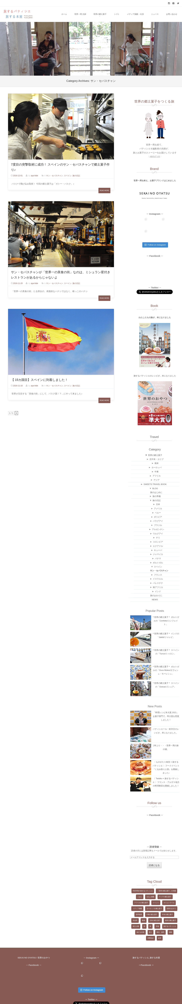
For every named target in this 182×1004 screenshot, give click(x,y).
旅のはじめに (156, 480)
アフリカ (157, 464)
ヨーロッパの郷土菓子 (154, 896)
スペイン (67, 176)
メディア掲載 (137, 896)
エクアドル (158, 534)
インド (158, 579)
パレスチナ (158, 571)
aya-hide (34, 176)
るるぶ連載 (150, 885)
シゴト (117, 14)
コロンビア (158, 530)
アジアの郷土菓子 (165, 885)
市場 (157, 914)
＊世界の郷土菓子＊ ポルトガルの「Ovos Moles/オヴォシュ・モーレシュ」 (165, 658)
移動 (170, 920)
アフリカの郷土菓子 (141, 891)
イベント (156, 891)
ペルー (158, 501)
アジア (156, 468)
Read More (104, 190)
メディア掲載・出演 (135, 14)
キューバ (158, 538)
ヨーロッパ (156, 455)
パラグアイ (158, 509)
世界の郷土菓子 (100, 14)
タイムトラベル (169, 891)
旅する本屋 (140, 920)
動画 (143, 908)
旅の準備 (157, 484)
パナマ (158, 546)
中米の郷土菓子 (167, 902)
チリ (158, 525)
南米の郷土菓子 (170, 908)
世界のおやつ (171, 896)
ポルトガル (158, 551)
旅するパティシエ (170, 914)
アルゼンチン (158, 517)
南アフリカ (158, 575)
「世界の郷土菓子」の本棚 (166, 879)
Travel (154, 425)
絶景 (159, 926)
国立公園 (136, 914)
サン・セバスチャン (54, 176)
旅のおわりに (156, 583)
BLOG (155, 476)
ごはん (139, 885)
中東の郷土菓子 (151, 902)
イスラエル (158, 567)
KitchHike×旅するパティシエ (143, 879)
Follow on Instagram (155, 233)
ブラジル (158, 513)
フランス (158, 563)
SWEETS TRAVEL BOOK (155, 472)
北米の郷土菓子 (155, 908)
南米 (157, 451)
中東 (157, 460)
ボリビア (158, 505)
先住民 (135, 908)
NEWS (155, 587)
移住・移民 (160, 920)
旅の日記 (76, 176)
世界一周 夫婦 (80, 14)
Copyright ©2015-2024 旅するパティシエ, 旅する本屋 (82, 997)
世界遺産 (139, 902)
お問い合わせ (171, 14)
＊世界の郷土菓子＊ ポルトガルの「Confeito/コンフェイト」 (165, 609)
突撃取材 (150, 926)
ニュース (155, 14)
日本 (158, 492)
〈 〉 (154, 156)
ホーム (64, 14)
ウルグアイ (158, 521)
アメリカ (158, 496)
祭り (150, 920)
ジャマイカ (158, 542)
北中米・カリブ (156, 447)
